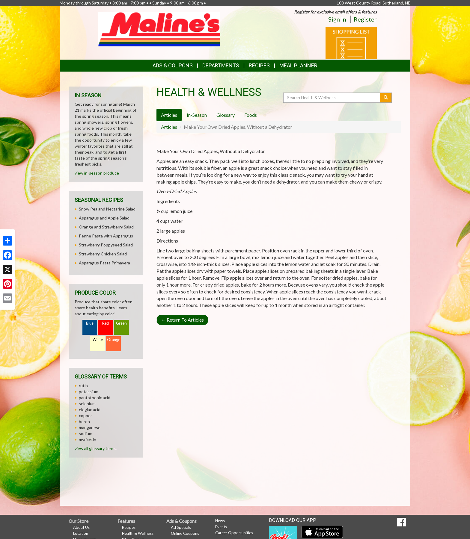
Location (80, 533)
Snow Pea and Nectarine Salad (107, 208)
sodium (85, 433)
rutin (83, 385)
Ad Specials (181, 527)
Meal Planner (298, 65)
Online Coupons (185, 533)
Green (121, 323)
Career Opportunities (234, 532)
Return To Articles (182, 320)
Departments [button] (220, 65)
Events (221, 526)
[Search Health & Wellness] (332, 98)
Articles (169, 127)
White (98, 339)
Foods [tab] (250, 115)
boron (84, 421)
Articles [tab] (169, 115)
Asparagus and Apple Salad (104, 217)
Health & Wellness (137, 533)
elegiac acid (89, 409)
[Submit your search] (386, 98)
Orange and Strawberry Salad (106, 226)
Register (365, 19)
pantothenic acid (94, 397)
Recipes (259, 65)
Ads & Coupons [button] (173, 65)
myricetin (87, 439)
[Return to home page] (159, 28)
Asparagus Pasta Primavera (104, 262)
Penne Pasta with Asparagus (106, 235)
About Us (81, 527)
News (220, 520)
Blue (90, 323)
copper (85, 415)
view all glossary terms (96, 448)
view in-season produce (97, 172)
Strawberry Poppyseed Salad (106, 244)
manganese (89, 427)
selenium (87, 403)
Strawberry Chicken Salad (103, 253)
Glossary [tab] (225, 115)
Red (105, 323)
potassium (88, 391)
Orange (113, 339)
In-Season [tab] (197, 115)
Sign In (337, 19)
